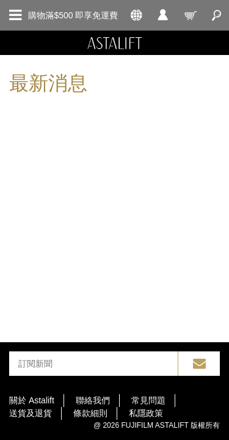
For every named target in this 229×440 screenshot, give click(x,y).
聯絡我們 (93, 400)
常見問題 (148, 400)
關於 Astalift (31, 400)
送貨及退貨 (30, 413)
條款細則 (90, 413)
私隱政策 (146, 413)
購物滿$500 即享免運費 (73, 15)
